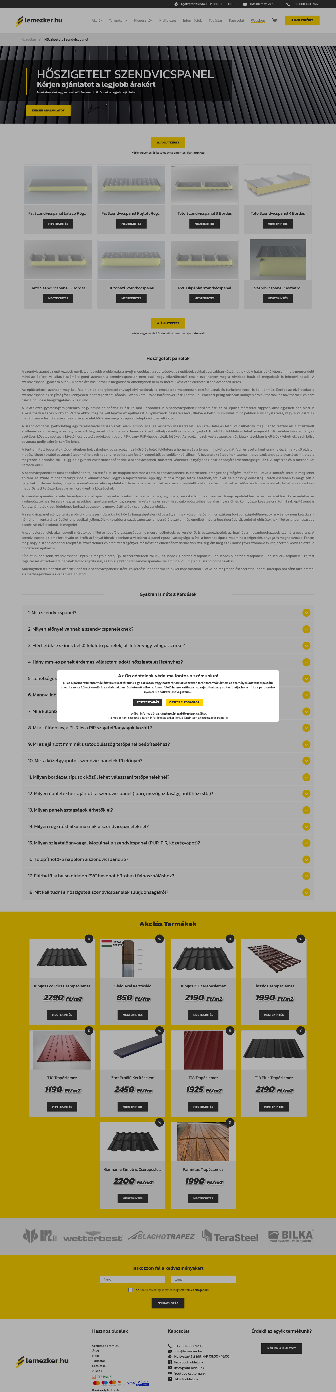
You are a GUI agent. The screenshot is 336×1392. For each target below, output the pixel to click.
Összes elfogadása (184, 702)
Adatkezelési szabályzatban (177, 714)
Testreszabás (148, 702)
